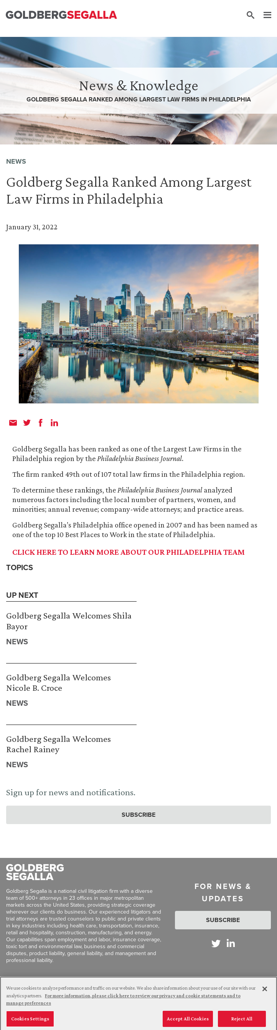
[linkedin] (54, 422)
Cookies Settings (30, 1021)
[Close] (264, 991)
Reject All (241, 1021)
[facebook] (41, 422)
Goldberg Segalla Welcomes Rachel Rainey (58, 744)
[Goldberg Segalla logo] (61, 15)
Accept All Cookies (188, 1021)
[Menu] (263, 15)
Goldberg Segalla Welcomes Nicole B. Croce (58, 682)
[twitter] (27, 422)
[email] (13, 422)
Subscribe (138, 814)
